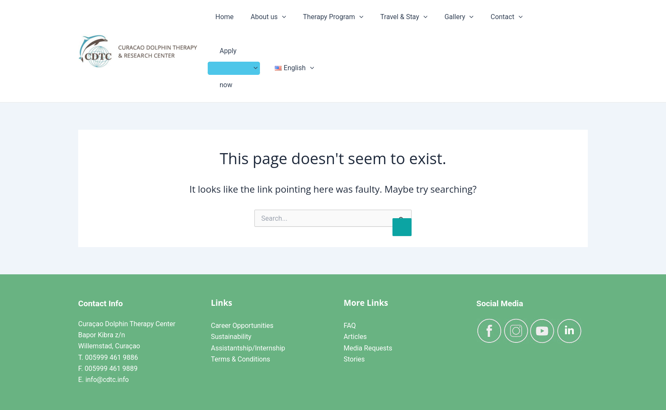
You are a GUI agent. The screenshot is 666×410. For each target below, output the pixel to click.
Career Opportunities (242, 271)
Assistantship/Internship (248, 294)
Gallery (430, 24)
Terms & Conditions (241, 305)
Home (243, 24)
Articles (355, 283)
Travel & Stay (386, 24)
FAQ (350, 271)
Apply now (511, 24)
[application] (288, 24)
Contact (465, 24)
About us (274, 24)
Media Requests (368, 294)
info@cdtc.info (107, 326)
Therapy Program (328, 24)
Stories (354, 305)
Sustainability (231, 283)
